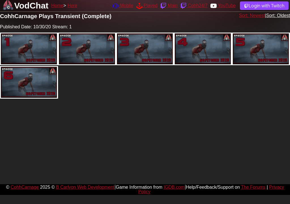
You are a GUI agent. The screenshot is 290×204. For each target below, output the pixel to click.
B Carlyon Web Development (85, 187)
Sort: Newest (252, 15)
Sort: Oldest (278, 15)
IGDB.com (174, 187)
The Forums (253, 187)
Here (72, 5)
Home (57, 5)
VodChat (31, 5)
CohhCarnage (24, 187)
